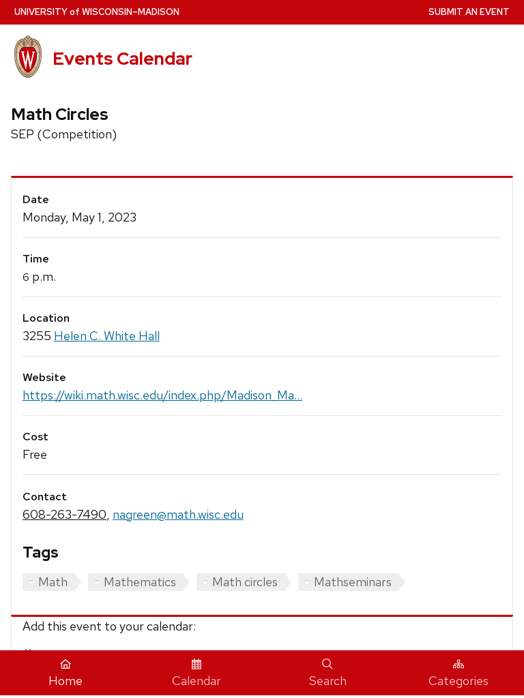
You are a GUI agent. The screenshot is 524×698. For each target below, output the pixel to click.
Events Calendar (122, 58)
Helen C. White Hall (107, 336)
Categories (458, 673)
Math (53, 582)
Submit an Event (469, 12)
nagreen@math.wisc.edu (178, 514)
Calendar (196, 673)
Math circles (245, 582)
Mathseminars (353, 582)
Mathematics (140, 582)
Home (65, 673)
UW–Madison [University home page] (96, 12)
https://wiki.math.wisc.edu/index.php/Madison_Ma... (162, 395)
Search (328, 673)
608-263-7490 (64, 514)
